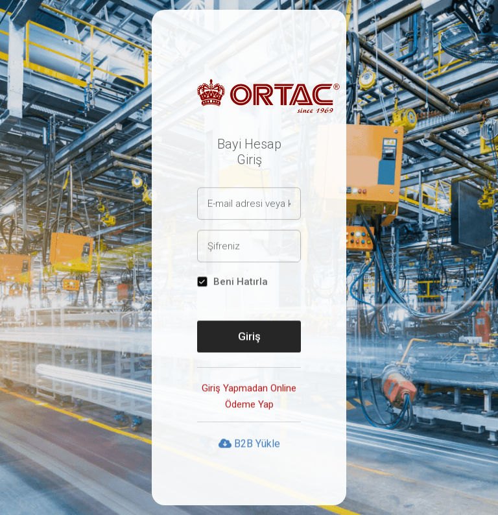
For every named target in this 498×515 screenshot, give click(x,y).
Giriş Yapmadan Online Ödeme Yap (249, 397)
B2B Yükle (249, 444)
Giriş (249, 336)
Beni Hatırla (240, 282)
